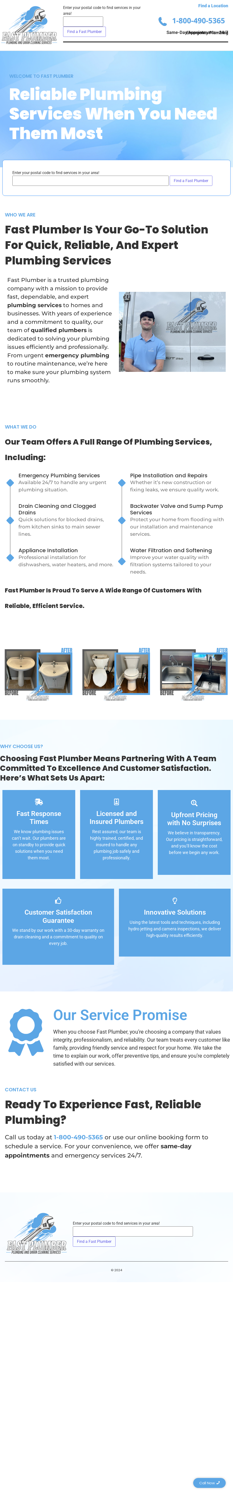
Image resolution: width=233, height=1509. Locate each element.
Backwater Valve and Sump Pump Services (176, 509)
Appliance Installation (48, 550)
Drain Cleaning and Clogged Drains (57, 509)
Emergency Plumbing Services (59, 475)
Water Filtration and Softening (171, 550)
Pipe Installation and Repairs (169, 475)
